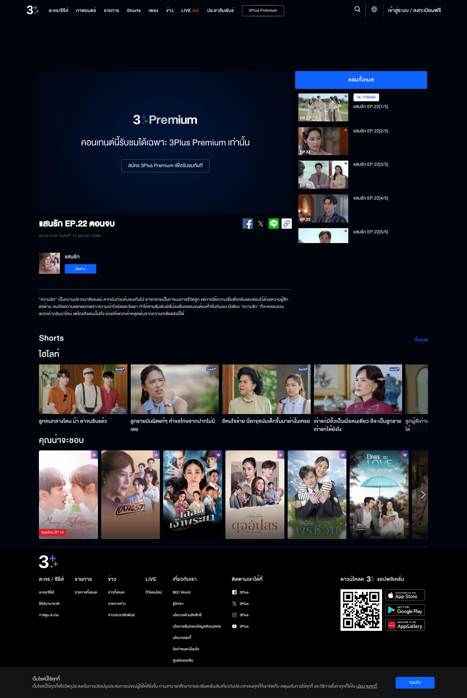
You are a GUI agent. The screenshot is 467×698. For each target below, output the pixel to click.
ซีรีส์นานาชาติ (49, 604)
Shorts (51, 338)
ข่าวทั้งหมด (116, 592)
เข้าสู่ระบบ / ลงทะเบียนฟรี (414, 10)
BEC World (181, 592)
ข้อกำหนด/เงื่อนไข (186, 649)
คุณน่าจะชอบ (61, 440)
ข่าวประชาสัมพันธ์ (121, 615)
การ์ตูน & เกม (49, 615)
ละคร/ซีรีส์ (46, 592)
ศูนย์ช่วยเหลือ (183, 660)
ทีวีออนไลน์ (154, 592)
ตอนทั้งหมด (361, 80)
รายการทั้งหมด (86, 592)
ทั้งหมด (421, 340)
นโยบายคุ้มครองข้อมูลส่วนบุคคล (197, 626)
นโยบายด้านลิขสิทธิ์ (187, 615)
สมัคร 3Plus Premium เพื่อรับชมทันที (165, 166)
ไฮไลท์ (49, 354)
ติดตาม (81, 269)
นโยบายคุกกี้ (182, 638)
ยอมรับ (415, 682)
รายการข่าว (117, 604)
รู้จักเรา (178, 604)
